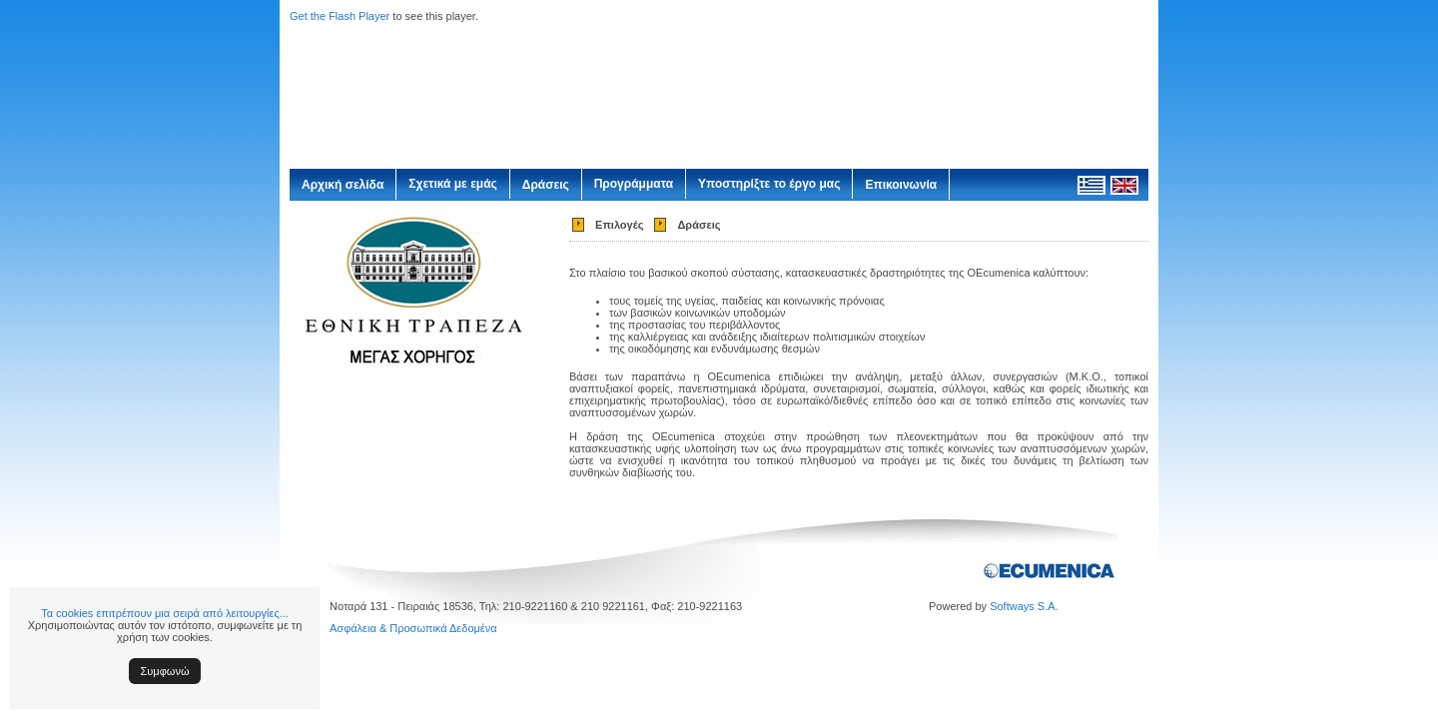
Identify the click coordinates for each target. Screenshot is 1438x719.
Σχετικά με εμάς (452, 184)
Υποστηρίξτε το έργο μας (769, 184)
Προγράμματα (633, 184)
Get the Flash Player (339, 16)
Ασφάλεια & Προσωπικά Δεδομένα (413, 628)
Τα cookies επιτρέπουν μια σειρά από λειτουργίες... (165, 613)
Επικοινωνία (901, 185)
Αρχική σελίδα (342, 185)
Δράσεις (545, 185)
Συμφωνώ (165, 671)
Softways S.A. (1024, 606)
